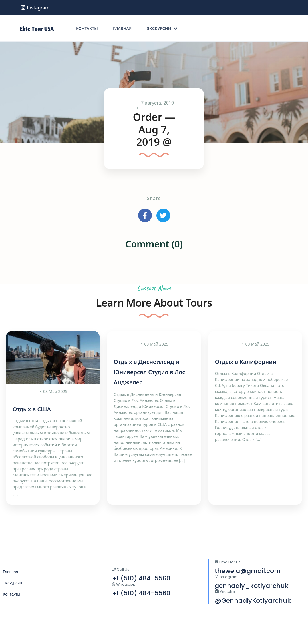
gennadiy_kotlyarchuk (252, 585)
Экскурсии (162, 28)
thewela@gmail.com (248, 570)
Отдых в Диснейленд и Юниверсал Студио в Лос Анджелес (149, 372)
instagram (35, 8)
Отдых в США (32, 409)
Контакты (87, 28)
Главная (122, 28)
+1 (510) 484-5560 (141, 593)
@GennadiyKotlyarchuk (253, 600)
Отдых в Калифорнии (246, 362)
